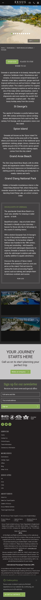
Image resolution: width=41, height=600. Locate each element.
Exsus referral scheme (7, 507)
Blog (2, 466)
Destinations (11, 48)
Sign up (20, 406)
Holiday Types (5, 460)
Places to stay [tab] (26, 62)
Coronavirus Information (8, 447)
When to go (4, 469)
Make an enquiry (20, 372)
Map (30, 41)
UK (2, 478)
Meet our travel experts (8, 500)
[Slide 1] (11, 33)
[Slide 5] (19, 33)
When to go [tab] (20, 66)
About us (4, 497)
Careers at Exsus (6, 503)
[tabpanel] (20, 206)
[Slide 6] (21, 33)
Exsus (20, 3)
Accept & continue (14, 594)
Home (3, 48)
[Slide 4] (17, 33)
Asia (2, 482)
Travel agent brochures (7, 510)
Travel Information (6, 444)
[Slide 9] (27, 33)
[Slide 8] (25, 33)
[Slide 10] (29, 33)
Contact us (4, 438)
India (2, 485)
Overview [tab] (12, 62)
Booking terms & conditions (32, 520)
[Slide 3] (15, 33)
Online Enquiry (5, 441)
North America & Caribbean (25, 48)
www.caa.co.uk (32, 548)
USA (2, 488)
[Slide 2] (13, 33)
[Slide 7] (23, 33)
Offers (3, 463)
